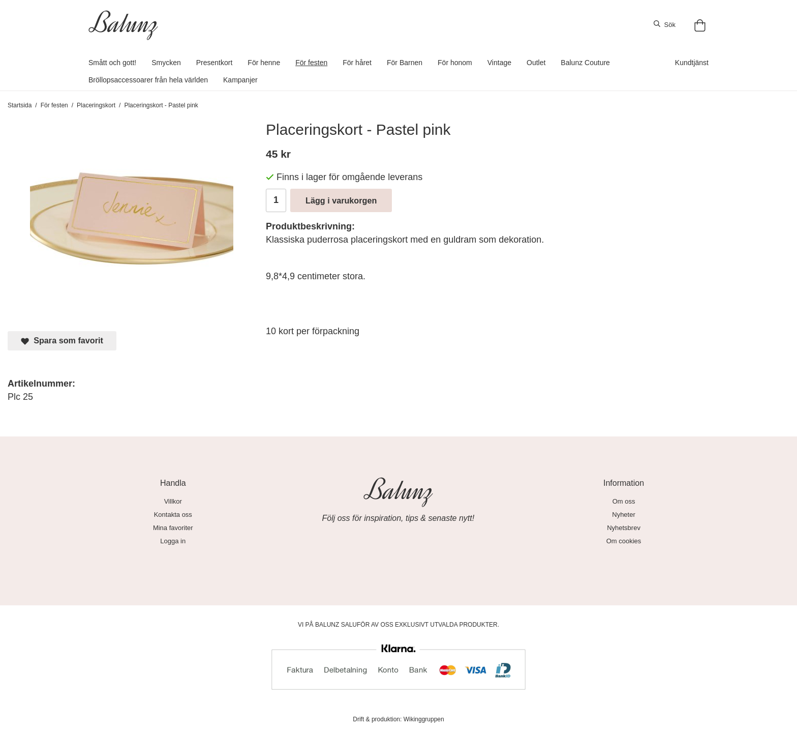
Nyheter (623, 514)
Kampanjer (240, 80)
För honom (455, 62)
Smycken (166, 62)
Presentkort (214, 62)
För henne (264, 62)
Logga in (173, 541)
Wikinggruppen (424, 719)
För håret (357, 62)
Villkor (173, 501)
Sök (665, 24)
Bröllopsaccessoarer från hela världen (148, 80)
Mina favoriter (173, 528)
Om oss (623, 501)
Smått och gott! (112, 62)
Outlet (536, 62)
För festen (311, 62)
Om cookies (623, 541)
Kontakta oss (173, 514)
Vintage (499, 62)
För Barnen (404, 62)
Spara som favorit (62, 340)
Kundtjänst (692, 62)
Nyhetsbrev (623, 528)
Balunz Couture (585, 62)
